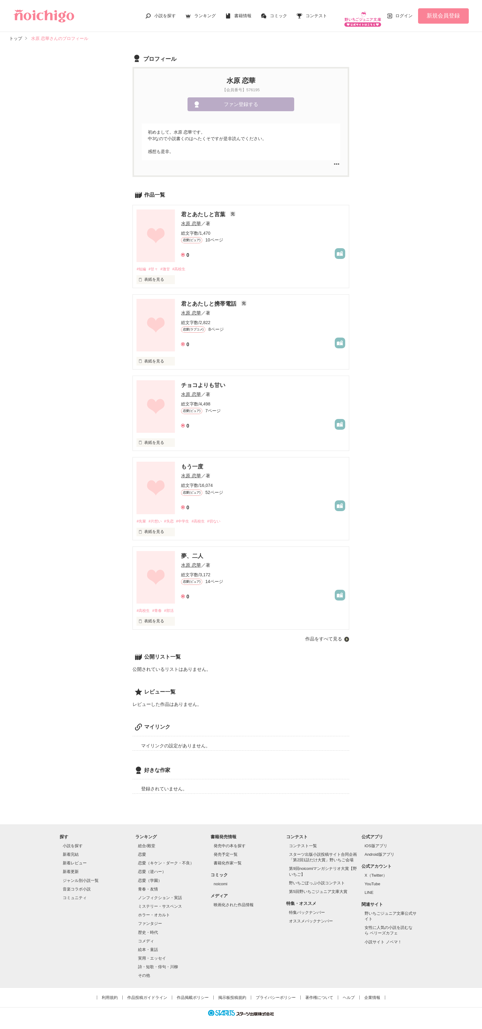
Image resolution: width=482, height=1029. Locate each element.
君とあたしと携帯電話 (209, 300)
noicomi (220, 881)
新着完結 (71, 851)
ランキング (205, 13)
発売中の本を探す (230, 843)
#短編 (141, 265)
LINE (369, 889)
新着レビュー (75, 860)
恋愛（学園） (150, 877)
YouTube (372, 881)
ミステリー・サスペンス (160, 903)
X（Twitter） (376, 872)
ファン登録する (241, 100)
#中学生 (187, 517)
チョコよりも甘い (203, 381)
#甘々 (155, 265)
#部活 (172, 607)
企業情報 (372, 994)
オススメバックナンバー (311, 918)
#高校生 (183, 265)
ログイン (404, 13)
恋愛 (142, 851)
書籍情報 (242, 13)
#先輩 (141, 517)
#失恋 (172, 517)
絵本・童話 (148, 947)
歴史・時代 (148, 929)
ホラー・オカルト (154, 912)
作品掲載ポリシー (193, 994)
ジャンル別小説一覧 (81, 877)
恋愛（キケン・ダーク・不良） (166, 860)
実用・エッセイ (152, 955)
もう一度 (192, 463)
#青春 (159, 607)
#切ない (222, 517)
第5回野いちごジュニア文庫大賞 (318, 888)
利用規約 (110, 994)
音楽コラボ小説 (77, 886)
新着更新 (71, 869)
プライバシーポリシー (276, 994)
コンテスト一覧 (303, 843)
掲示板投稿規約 (232, 994)
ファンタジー (150, 920)
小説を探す (165, 13)
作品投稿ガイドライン (147, 994)
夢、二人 (192, 553)
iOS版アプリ (376, 843)
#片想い (157, 517)
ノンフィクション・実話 (160, 895)
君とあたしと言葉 (204, 210)
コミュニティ (75, 895)
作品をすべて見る (323, 636)
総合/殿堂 (146, 843)
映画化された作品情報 (234, 902)
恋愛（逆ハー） (152, 869)
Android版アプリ (379, 851)
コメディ (146, 938)
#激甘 (168, 265)
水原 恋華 (191, 219)
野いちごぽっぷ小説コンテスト (317, 880)
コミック (278, 13)
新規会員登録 (443, 13)
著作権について (319, 994)
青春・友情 (148, 886)
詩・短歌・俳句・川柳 (158, 964)
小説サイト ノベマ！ (383, 939)
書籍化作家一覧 (228, 860)
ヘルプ (349, 994)
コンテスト (316, 13)
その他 (144, 972)
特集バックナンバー (307, 909)
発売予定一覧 (226, 851)
